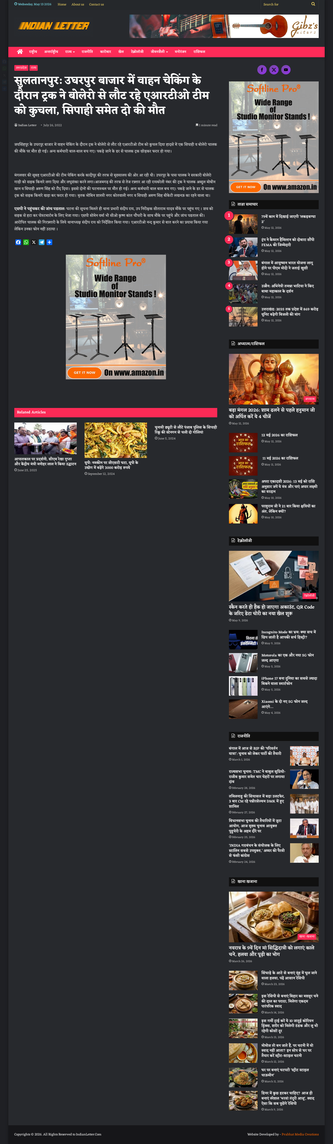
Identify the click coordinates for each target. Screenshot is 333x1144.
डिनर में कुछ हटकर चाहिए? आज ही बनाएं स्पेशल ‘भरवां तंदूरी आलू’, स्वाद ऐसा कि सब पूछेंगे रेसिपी (287, 1098)
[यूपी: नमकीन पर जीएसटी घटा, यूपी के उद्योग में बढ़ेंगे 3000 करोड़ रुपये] (116, 440)
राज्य (68, 52)
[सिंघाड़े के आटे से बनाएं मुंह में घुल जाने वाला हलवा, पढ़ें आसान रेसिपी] (243, 980)
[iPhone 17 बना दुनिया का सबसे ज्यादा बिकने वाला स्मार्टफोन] (243, 686)
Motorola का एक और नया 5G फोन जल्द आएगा (287, 658)
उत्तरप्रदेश (21, 68)
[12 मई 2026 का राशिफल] (243, 442)
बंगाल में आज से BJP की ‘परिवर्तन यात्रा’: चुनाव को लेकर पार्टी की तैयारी (255, 751)
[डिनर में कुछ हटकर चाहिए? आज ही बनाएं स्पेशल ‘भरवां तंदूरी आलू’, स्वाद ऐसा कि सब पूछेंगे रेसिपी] (243, 1100)
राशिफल (199, 52)
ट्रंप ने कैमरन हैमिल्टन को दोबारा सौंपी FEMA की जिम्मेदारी (287, 242)
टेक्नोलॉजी (137, 52)
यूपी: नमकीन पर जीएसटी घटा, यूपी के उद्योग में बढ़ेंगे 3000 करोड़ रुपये (111, 465)
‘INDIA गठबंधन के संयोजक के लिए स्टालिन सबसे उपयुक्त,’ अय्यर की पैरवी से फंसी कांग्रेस (257, 850)
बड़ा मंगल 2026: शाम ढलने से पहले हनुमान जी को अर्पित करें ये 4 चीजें (272, 413)
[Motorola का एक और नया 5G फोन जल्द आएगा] (243, 663)
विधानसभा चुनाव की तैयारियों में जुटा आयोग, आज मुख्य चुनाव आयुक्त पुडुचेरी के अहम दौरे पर (255, 826)
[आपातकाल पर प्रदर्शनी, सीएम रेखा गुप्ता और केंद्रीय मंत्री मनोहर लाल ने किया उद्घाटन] (45, 438)
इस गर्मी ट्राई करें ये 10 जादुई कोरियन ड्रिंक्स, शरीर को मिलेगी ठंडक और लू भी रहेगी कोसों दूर (289, 1026)
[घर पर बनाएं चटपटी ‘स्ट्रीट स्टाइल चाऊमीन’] (243, 1077)
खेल (121, 52)
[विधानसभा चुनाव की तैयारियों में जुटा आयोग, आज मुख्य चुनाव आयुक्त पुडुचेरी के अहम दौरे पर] (304, 828)
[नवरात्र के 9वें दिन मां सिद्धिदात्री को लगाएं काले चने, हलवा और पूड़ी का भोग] (274, 917)
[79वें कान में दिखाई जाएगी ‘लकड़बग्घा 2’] (243, 224)
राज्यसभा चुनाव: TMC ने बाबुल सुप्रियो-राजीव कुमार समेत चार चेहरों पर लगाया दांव (257, 777)
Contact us (96, 5)
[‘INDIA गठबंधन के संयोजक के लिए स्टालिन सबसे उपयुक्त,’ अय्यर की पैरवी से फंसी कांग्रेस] (304, 853)
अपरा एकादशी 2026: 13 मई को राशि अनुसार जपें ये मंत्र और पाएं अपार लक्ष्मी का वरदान (289, 486)
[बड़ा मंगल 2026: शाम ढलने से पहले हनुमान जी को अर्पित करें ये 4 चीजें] (274, 379)
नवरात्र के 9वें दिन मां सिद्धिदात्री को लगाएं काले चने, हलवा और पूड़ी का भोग (271, 951)
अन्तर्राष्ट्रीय (51, 52)
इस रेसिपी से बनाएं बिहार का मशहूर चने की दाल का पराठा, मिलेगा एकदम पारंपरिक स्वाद (289, 1001)
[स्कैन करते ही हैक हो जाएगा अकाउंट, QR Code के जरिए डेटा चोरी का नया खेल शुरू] (274, 576)
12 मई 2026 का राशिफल (279, 435)
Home (62, 5)
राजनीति (87, 52)
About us (78, 5)
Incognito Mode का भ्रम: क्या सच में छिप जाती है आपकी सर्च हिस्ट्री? (288, 635)
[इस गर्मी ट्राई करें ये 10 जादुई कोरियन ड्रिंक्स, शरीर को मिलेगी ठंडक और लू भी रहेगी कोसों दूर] (243, 1028)
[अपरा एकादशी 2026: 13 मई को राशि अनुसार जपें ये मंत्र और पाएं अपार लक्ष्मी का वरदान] (243, 489)
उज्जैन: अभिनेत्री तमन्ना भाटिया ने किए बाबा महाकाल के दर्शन (287, 289)
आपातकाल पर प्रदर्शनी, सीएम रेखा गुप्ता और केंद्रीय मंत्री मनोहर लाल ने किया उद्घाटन (45, 462)
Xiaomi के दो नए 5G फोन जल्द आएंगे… (284, 704)
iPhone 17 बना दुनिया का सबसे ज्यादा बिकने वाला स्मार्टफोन (289, 681)
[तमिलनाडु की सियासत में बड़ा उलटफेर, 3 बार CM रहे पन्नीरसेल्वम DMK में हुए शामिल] (304, 804)
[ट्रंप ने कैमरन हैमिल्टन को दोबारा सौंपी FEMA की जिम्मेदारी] (243, 247)
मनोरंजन (180, 52)
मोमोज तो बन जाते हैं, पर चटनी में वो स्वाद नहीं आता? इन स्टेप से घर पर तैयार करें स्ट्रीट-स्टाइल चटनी (287, 1051)
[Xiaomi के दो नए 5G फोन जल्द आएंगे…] (243, 709)
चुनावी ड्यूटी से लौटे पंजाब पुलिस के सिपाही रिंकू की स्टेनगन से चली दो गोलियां (186, 430)
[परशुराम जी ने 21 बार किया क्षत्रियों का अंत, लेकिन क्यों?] (243, 513)
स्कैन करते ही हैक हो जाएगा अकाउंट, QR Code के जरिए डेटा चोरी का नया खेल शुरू (272, 610)
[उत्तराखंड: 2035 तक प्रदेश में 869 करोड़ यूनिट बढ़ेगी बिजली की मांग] (243, 317)
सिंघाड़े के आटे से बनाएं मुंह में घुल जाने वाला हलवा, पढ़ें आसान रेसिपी (289, 976)
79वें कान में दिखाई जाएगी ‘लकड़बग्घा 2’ (288, 219)
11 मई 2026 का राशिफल (279, 458)
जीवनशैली (158, 52)
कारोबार (105, 52)
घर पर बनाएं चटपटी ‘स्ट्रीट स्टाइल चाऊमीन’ (285, 1073)
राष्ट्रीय (33, 52)
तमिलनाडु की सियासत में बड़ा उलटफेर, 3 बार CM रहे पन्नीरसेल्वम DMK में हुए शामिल (257, 801)
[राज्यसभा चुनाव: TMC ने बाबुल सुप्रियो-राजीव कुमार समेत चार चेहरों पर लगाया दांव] (304, 779)
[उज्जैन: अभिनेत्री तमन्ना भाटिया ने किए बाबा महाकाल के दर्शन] (243, 293)
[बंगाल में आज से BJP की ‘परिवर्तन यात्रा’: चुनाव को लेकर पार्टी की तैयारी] (304, 756)
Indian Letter (28, 125)
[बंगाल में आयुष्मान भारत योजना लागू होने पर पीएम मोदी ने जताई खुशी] (243, 270)
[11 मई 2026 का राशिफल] (243, 466)
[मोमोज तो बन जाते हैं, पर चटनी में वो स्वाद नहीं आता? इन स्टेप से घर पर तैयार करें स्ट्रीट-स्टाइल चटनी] (243, 1053)
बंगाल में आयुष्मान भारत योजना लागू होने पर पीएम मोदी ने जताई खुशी (287, 266)
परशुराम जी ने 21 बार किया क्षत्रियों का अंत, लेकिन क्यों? (288, 509)
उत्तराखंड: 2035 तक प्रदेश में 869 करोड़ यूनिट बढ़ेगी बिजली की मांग (289, 312)
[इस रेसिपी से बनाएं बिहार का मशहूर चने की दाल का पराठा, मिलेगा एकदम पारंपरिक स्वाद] (243, 1003)
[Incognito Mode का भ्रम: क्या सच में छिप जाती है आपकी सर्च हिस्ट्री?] (243, 639)
